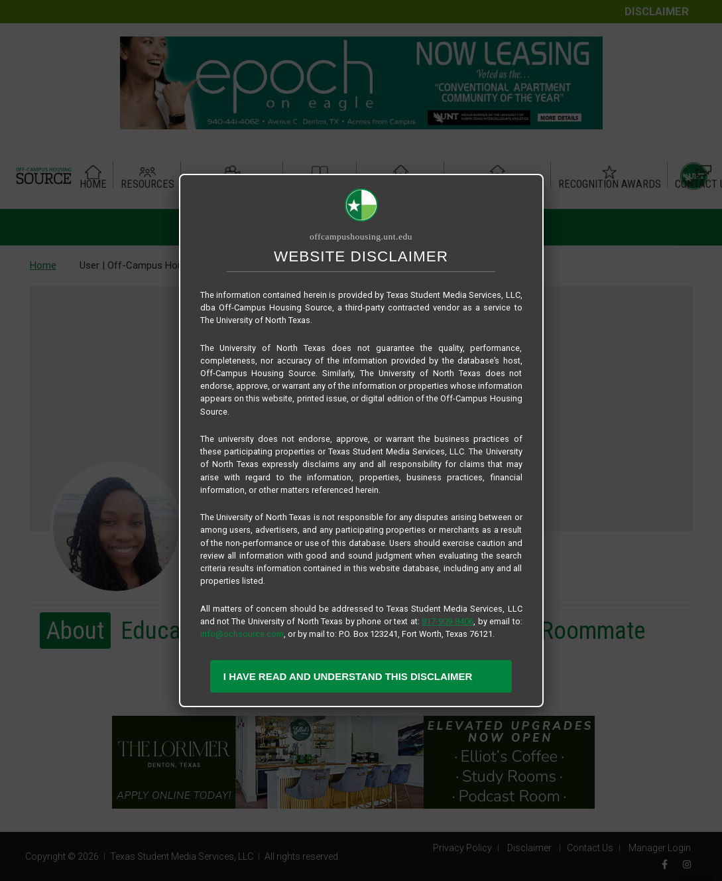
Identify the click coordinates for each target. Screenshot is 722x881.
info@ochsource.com (242, 634)
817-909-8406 (447, 621)
